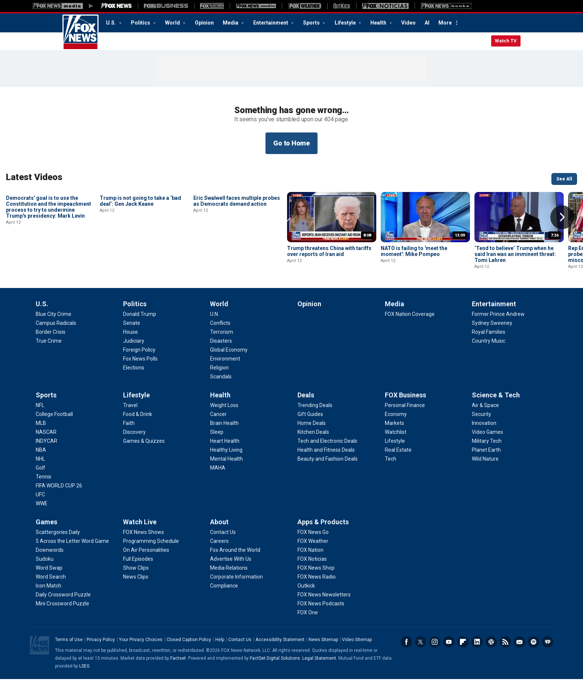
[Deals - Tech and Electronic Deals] (327, 447)
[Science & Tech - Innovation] (484, 429)
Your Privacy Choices (140, 645)
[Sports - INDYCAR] (46, 447)
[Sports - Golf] (40, 474)
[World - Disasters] (221, 347)
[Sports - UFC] (40, 500)
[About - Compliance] (224, 592)
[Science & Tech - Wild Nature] (485, 465)
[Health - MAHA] (217, 474)
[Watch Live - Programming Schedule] (151, 547)
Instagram (434, 647)
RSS (505, 647)
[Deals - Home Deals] (311, 429)
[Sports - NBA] (41, 456)
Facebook (406, 647)
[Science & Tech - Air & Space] (485, 411)
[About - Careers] (219, 547)
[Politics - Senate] (131, 329)
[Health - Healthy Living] (226, 456)
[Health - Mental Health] (226, 465)
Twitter (420, 647)
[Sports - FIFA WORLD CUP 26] (59, 491)
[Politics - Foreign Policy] (139, 356)
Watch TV (506, 41)
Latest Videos (34, 177)
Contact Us (239, 645)
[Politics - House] (130, 338)
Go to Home (291, 143)
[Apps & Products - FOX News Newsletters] (324, 601)
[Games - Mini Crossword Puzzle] (62, 609)
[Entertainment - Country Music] (488, 347)
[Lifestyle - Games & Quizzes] (144, 447)
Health (378, 23)
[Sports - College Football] (54, 420)
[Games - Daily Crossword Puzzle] (63, 601)
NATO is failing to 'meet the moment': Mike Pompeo (414, 251)
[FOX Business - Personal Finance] (405, 411)
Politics (141, 23)
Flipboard (462, 647)
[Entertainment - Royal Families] (488, 338)
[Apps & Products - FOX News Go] (313, 538)
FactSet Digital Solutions (275, 664)
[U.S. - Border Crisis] (50, 338)
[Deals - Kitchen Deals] (313, 438)
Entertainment (271, 23)
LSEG (84, 672)
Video (408, 23)
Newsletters (519, 647)
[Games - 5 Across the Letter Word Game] (72, 547)
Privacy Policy (101, 645)
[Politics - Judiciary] (133, 347)
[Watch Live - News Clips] (135, 583)
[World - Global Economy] (229, 356)
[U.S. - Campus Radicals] (56, 329)
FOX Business (405, 401)
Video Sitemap (357, 645)
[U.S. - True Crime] (49, 347)
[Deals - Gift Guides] (310, 420)
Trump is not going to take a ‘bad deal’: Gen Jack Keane (140, 251)
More (445, 23)
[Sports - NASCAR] (46, 438)
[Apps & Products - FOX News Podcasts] (320, 609)
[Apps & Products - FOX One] (307, 618)
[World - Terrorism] (221, 338)
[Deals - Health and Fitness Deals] (326, 456)
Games (46, 528)
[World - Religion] (219, 374)
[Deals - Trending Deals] (314, 411)
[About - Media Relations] (229, 574)
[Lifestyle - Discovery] (134, 438)
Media (231, 23)
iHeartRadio (547, 647)
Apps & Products (323, 528)
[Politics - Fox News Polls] (140, 365)
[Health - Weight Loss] (224, 411)
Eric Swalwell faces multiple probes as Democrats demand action (236, 251)
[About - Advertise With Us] (230, 565)
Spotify (533, 647)
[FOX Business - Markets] (394, 429)
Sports (312, 23)
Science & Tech (496, 401)
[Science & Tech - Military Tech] (487, 447)
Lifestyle (346, 23)
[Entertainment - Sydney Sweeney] (492, 329)
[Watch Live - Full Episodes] (138, 565)
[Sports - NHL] (40, 465)
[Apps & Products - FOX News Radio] (316, 583)
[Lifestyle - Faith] (129, 429)
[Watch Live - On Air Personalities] (146, 556)
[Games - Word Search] (51, 583)
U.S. (111, 23)
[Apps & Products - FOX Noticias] (312, 565)
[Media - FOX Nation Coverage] (410, 320)
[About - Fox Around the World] (235, 556)
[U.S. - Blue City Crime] (53, 320)
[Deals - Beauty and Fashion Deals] (327, 465)
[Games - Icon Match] (48, 592)
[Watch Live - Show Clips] (136, 574)
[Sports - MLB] (41, 429)
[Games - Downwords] (50, 556)
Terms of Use (69, 645)
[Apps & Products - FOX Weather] (312, 547)
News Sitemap (323, 645)
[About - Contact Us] (223, 538)
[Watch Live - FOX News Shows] (143, 538)
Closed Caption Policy (189, 645)
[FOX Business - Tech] (390, 465)
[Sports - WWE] (42, 509)
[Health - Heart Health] (224, 447)
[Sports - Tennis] (43, 483)
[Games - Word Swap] (49, 574)
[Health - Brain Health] (224, 429)
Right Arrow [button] (562, 217)
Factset (178, 664)
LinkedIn (477, 647)
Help (219, 645)
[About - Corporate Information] (236, 583)
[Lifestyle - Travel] (130, 411)
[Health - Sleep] (216, 438)
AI (427, 23)
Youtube (448, 647)
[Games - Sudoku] (45, 565)
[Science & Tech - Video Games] (487, 438)
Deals (305, 401)
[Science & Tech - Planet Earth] (486, 456)
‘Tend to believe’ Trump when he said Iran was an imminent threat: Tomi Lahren (515, 254)
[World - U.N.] (214, 320)
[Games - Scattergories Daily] (58, 538)
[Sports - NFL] (40, 411)
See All (564, 179)
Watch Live (140, 528)
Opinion (204, 23)
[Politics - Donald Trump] (139, 320)
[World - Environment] (225, 365)
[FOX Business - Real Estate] (398, 456)
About (219, 528)
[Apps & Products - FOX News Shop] (316, 574)
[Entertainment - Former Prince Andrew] (498, 320)
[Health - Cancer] (218, 420)
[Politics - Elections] (133, 374)
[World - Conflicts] (220, 329)
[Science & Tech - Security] (481, 420)
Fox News (80, 32)
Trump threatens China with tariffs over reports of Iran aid (329, 251)
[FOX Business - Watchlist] (395, 438)
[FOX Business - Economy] (396, 420)
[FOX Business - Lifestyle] (395, 447)
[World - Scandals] (221, 382)
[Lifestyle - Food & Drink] (137, 420)
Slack (491, 647)
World (173, 23)
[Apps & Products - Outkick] (306, 592)
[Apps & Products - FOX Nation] (310, 556)
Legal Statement (319, 664)
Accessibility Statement (280, 645)
